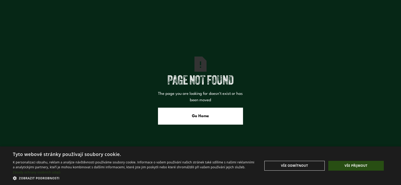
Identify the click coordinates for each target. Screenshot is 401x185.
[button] (134, 178)
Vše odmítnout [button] (294, 165)
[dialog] (200, 165)
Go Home (200, 116)
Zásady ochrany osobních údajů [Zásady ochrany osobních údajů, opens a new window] (36, 172)
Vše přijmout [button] (355, 165)
